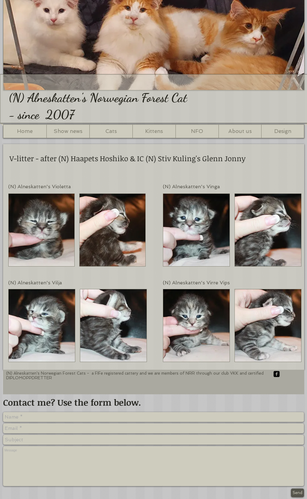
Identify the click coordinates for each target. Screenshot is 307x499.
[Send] (297, 493)
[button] (41, 230)
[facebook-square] (277, 374)
